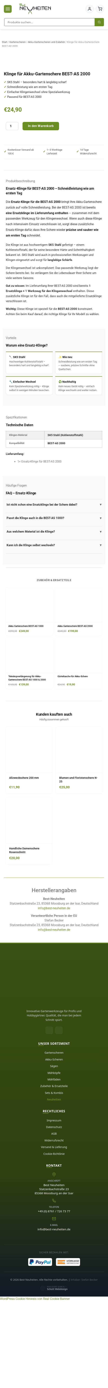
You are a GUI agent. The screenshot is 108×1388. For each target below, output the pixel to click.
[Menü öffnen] (8, 9)
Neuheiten (54, 1186)
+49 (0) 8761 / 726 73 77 (54, 1298)
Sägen (54, 1153)
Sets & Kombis (54, 1179)
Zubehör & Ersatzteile (54, 1173)
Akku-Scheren (54, 1146)
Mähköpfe (54, 1159)
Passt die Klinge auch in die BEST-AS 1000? (54, 605)
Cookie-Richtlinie (53, 1240)
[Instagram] (59, 1117)
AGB (54, 1220)
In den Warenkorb (41, 213)
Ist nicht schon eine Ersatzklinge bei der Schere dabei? (54, 591)
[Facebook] (49, 1117)
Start (4, 42)
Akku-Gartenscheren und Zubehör (46, 42)
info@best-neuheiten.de (54, 995)
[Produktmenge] (12, 213)
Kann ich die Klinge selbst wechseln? (54, 632)
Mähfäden (53, 1166)
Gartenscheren (17, 42)
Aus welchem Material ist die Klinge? (54, 618)
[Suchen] (99, 22)
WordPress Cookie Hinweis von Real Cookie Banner (35, 1385)
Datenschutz (54, 1214)
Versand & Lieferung (54, 1234)
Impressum (54, 1207)
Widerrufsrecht (54, 1227)
